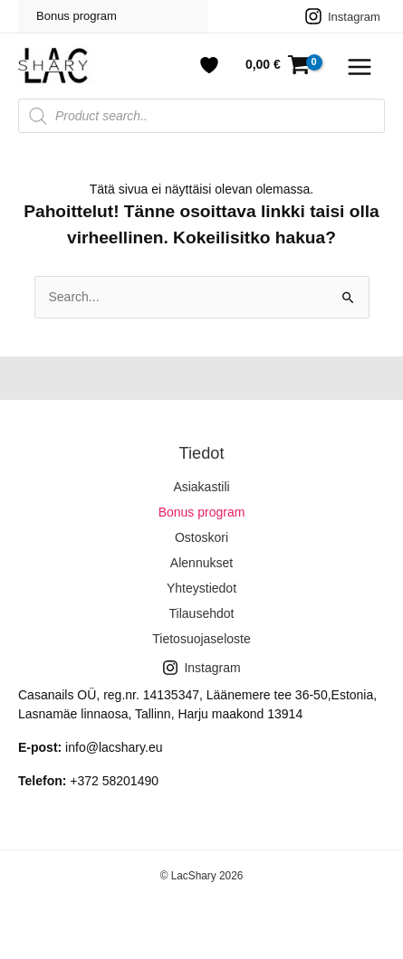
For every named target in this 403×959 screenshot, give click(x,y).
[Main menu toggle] (359, 67)
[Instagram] (342, 16)
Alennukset (201, 562)
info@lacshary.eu (113, 747)
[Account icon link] (209, 65)
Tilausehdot (202, 613)
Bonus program (76, 16)
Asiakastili (201, 487)
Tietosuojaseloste (201, 638)
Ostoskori (201, 537)
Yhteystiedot (201, 588)
